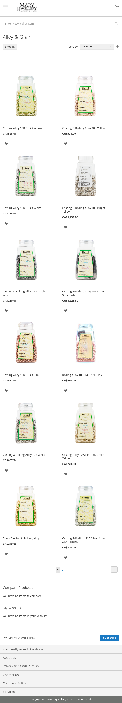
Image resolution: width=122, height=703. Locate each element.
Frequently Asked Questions (23, 649)
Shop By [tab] (10, 46)
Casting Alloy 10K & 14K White (22, 208)
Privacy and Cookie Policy (21, 666)
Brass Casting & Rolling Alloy (21, 538)
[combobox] (61, 23)
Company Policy (14, 683)
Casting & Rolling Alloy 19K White (24, 455)
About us (9, 658)
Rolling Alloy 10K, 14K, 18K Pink (82, 375)
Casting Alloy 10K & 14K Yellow (22, 128)
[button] (6, 143)
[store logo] (27, 7)
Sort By (73, 46)
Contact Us (11, 675)
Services (9, 692)
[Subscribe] (109, 638)
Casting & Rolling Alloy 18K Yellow (83, 128)
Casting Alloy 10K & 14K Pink (21, 375)
